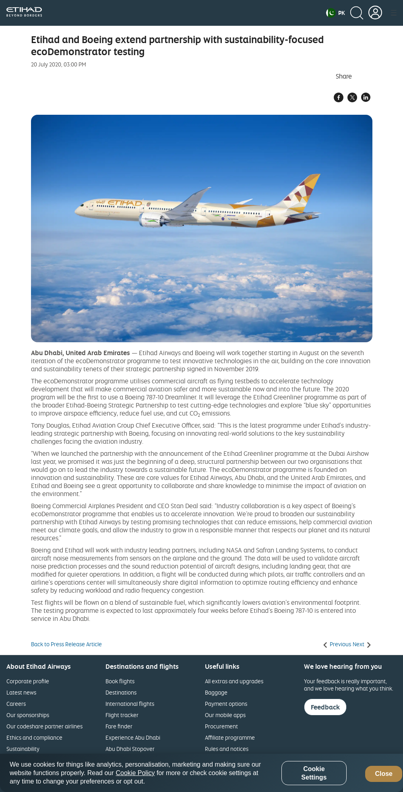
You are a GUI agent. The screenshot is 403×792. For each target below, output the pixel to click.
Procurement (221, 726)
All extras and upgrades (234, 681)
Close (384, 773)
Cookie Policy (135, 772)
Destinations (120, 692)
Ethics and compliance (34, 737)
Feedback (325, 707)
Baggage (216, 692)
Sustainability (22, 749)
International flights (129, 703)
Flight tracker (121, 715)
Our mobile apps (225, 715)
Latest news (21, 692)
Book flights (119, 681)
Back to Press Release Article (66, 644)
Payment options (226, 703)
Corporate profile (27, 681)
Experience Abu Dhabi (132, 737)
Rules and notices (226, 749)
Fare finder (118, 726)
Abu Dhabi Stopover (130, 749)
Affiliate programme (230, 737)
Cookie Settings (314, 773)
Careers (16, 703)
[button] (335, 13)
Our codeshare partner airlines (44, 726)
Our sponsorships (27, 715)
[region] (201, 773)
